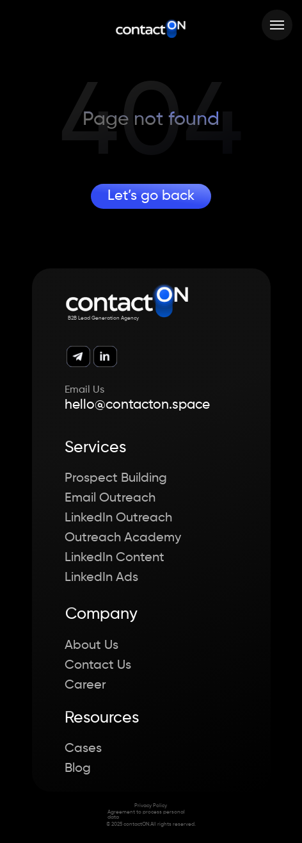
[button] (276, 816)
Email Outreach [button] (110, 498)
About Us (91, 645)
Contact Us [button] (98, 665)
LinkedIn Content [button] (114, 558)
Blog (78, 768)
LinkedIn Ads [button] (101, 577)
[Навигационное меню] (277, 24)
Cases (83, 748)
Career (85, 685)
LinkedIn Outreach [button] (118, 518)
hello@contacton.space (137, 405)
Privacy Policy (150, 805)
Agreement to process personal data (146, 815)
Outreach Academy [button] (123, 538)
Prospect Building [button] (116, 478)
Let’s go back (151, 196)
